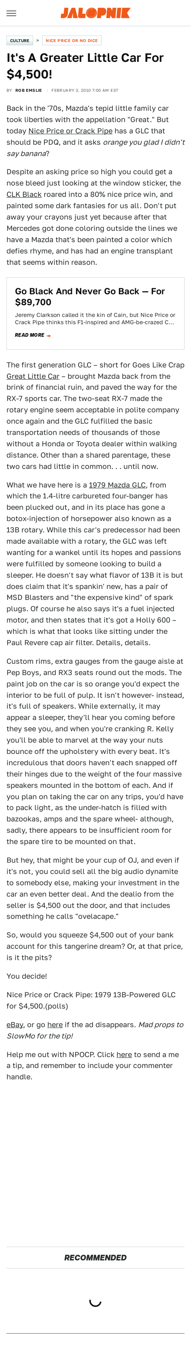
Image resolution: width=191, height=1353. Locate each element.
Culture (20, 40)
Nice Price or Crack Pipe (70, 131)
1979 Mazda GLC (117, 485)
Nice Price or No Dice (72, 40)
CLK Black (24, 194)
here (55, 1024)
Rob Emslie (28, 90)
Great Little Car (32, 376)
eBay (14, 1024)
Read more (30, 335)
